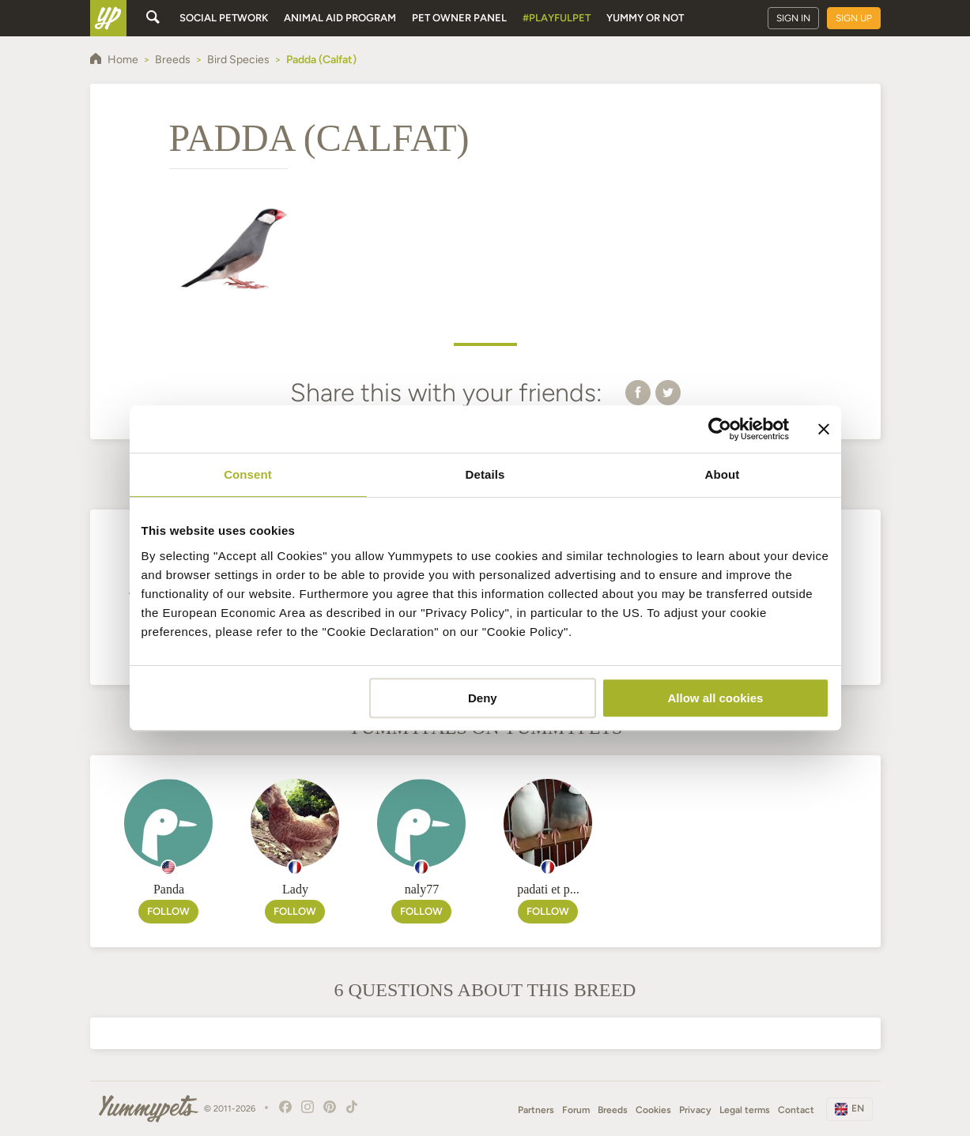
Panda (168, 889)
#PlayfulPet (557, 18)
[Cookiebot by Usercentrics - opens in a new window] (720, 429)
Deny (482, 698)
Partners (536, 1109)
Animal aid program (340, 18)
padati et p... (548, 889)
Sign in (793, 18)
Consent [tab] (248, 474)
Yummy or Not (645, 18)
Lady (295, 889)
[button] (638, 392)
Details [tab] (485, 474)
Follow (168, 911)
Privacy (695, 1109)
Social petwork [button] (223, 18)
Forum (576, 1109)
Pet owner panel (459, 18)
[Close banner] (823, 428)
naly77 (422, 889)
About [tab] (722, 474)
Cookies (653, 1109)
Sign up (854, 18)
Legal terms (744, 1109)
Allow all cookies (716, 698)
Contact (796, 1109)
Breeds (613, 1109)
